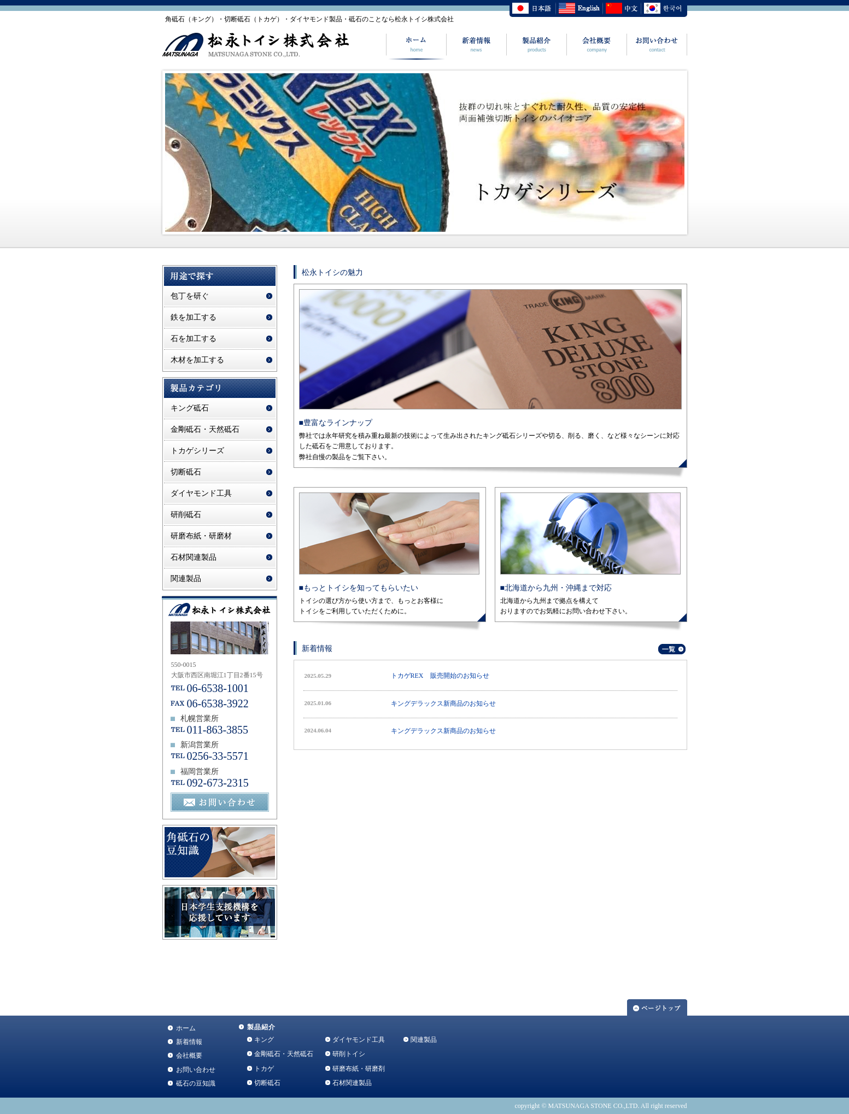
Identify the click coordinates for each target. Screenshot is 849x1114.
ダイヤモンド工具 (201, 493)
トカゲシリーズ (197, 451)
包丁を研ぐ (190, 296)
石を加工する (193, 339)
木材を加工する (197, 360)
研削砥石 (186, 515)
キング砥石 (190, 408)
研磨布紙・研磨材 (201, 536)
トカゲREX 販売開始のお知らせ (440, 675)
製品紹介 (261, 1027)
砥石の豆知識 (195, 1083)
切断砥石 (186, 472)
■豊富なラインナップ (335, 423)
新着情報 (189, 1042)
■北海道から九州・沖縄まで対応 (556, 588)
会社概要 (189, 1055)
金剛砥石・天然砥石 (205, 429)
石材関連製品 (193, 557)
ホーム (186, 1028)
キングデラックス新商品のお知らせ (443, 703)
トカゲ (264, 1068)
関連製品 (186, 578)
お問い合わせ (195, 1070)
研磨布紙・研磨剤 (358, 1068)
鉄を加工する (193, 317)
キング (264, 1039)
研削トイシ (348, 1054)
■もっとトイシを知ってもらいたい (358, 588)
